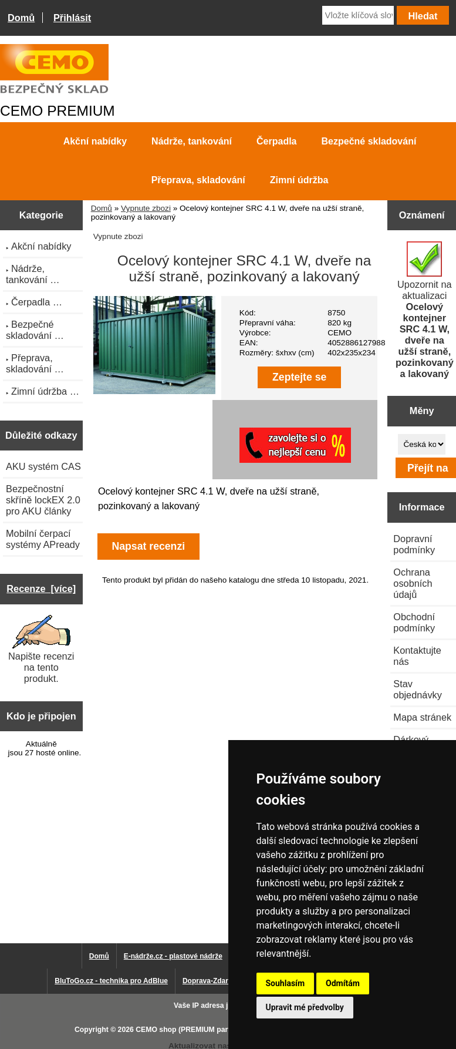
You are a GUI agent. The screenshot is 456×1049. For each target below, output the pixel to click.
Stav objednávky (417, 689)
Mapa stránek (422, 717)
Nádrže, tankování (191, 141)
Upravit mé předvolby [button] (305, 1007)
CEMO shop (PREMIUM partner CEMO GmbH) (213, 1030)
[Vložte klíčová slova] (358, 15)
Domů (21, 17)
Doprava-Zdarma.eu (216, 981)
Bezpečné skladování (369, 141)
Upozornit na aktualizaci (425, 310)
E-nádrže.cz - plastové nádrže (173, 956)
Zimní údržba (299, 180)
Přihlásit (72, 17)
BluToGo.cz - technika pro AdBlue (111, 981)
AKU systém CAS (43, 466)
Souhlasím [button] (285, 983)
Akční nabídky (95, 141)
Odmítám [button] (343, 983)
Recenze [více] (41, 588)
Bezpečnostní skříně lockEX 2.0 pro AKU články (43, 499)
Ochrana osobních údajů (412, 583)
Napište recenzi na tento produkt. (41, 649)
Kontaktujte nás (417, 656)
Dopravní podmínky (414, 544)
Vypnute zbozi (146, 208)
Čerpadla (276, 141)
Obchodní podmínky (414, 622)
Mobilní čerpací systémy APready (43, 539)
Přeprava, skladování (198, 180)
